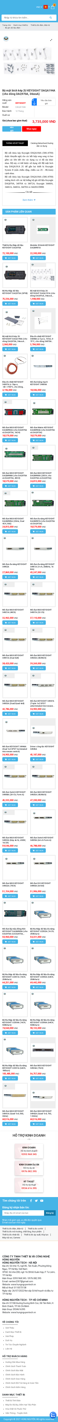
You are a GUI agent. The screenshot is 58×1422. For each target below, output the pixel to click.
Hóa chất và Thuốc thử (15, 1409)
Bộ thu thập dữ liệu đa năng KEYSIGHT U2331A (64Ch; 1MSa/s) (14, 1068)
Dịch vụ (8, 1340)
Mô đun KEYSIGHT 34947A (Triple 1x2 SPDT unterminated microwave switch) (42, 703)
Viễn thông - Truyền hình (16, 1413)
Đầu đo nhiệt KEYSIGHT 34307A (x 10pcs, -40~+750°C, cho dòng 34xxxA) (13, 384)
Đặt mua (10, 258)
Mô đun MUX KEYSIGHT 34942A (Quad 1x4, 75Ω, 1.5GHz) (41, 1113)
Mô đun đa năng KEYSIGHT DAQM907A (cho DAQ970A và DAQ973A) (42, 521)
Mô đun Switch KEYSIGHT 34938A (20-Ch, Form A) (14, 793)
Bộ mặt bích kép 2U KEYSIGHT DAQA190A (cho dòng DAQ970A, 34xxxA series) (14, 339)
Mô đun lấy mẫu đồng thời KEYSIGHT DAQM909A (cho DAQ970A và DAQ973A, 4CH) (15, 931)
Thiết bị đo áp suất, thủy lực (36, 1234)
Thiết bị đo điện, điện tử (40, 25)
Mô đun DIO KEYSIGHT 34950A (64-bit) (40, 884)
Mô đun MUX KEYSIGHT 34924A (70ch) (41, 1066)
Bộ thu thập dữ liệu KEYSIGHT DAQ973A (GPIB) (15, 292)
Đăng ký (50, 1213)
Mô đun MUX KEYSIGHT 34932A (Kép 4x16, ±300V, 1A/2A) (14, 840)
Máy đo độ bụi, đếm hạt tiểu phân (20, 1405)
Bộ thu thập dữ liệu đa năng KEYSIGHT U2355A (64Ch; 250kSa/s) (42, 977)
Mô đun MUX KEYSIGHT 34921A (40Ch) (13, 611)
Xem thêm (28, 200)
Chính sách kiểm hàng (15, 1387)
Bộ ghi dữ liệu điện (12, 28)
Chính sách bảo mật (14, 1370)
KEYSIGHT (20, 103)
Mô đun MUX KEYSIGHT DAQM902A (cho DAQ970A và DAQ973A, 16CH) (14, 430)
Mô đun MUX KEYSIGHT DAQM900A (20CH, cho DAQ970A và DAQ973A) (41, 475)
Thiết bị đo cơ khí (35, 1228)
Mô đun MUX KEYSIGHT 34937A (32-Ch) (41, 611)
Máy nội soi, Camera (11, 1237)
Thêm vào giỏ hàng (12, 129)
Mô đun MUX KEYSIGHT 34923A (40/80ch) (41, 656)
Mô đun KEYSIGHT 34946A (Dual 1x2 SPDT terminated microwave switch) (14, 749)
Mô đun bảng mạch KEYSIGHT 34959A (39, 383)
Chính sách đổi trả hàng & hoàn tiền (22, 1383)
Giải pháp (9, 1336)
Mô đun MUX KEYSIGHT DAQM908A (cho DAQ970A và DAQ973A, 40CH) (14, 475)
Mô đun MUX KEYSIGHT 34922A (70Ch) (13, 884)
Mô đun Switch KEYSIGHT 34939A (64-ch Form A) (42, 838)
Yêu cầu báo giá (44, 102)
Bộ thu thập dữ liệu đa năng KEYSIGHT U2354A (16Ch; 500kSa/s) (14, 1022)
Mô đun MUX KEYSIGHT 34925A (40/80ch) (41, 793)
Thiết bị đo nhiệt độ (10, 1234)
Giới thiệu (9, 1328)
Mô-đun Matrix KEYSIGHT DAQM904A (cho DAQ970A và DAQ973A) (42, 430)
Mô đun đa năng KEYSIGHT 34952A (14, 565)
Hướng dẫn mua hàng (15, 1362)
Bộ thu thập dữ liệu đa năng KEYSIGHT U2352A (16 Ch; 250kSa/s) (42, 931)
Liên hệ (8, 1349)
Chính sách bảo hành (14, 1374)
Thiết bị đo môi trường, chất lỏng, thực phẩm (22, 1231)
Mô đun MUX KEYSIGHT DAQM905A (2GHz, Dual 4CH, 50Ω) (13, 521)
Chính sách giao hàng (15, 1379)
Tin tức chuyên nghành (15, 1344)
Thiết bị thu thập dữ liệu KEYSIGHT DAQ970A (12, 246)
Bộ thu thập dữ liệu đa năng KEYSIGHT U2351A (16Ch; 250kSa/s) (14, 977)
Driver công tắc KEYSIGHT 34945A (42, 747)
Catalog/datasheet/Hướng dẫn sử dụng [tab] (42, 144)
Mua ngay (32, 129)
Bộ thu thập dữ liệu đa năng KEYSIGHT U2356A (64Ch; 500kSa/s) (42, 1022)
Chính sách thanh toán (15, 1366)
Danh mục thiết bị (20, 25)
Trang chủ (6, 25)
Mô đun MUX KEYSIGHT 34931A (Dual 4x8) (13, 656)
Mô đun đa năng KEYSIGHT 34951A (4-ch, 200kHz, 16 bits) (42, 566)
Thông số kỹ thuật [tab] (15, 143)
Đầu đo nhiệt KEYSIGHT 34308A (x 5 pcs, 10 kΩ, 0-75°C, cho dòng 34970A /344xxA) (42, 339)
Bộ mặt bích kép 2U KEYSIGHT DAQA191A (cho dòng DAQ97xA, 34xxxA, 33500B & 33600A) (42, 293)
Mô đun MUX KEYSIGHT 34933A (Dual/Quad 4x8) (13, 702)
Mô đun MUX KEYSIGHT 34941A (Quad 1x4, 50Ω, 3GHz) (13, 1113)
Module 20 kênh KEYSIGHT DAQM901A (42, 246)
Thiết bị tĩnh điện (13, 1400)
